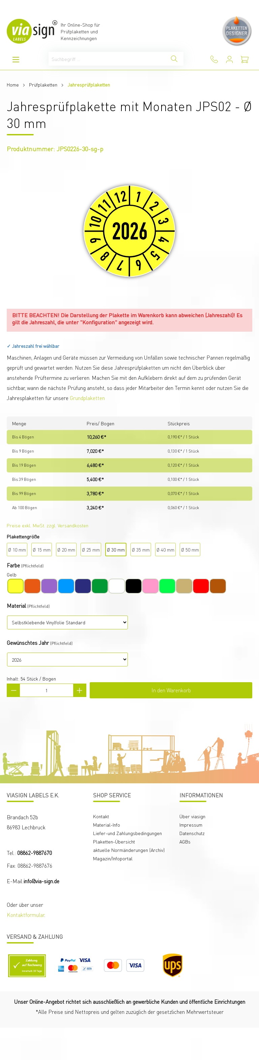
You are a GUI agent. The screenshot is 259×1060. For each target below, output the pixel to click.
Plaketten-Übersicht (114, 841)
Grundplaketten (87, 397)
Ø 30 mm (116, 549)
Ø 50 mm (190, 549)
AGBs (185, 841)
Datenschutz (192, 833)
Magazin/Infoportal (113, 858)
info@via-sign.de (41, 881)
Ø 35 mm (141, 549)
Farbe (13, 565)
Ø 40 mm (165, 549)
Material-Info (106, 825)
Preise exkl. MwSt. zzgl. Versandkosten (47, 525)
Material (16, 605)
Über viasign (192, 816)
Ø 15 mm (42, 549)
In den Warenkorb (171, 690)
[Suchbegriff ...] (107, 59)
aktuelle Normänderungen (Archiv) (129, 850)
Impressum (190, 825)
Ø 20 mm (66, 549)
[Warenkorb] (244, 59)
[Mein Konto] (229, 59)
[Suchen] (174, 59)
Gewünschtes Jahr (28, 642)
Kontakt (101, 816)
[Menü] (16, 59)
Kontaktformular (25, 914)
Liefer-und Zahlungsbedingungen (127, 833)
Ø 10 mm (17, 549)
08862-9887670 (34, 852)
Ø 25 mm (91, 549)
